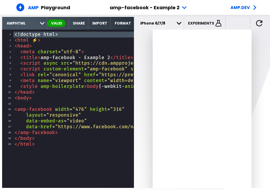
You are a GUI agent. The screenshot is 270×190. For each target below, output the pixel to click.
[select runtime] (24, 23)
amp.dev (240, 7)
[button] (205, 23)
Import (99, 23)
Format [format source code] (123, 23)
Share (79, 23)
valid (56, 23)
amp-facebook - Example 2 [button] (145, 7)
